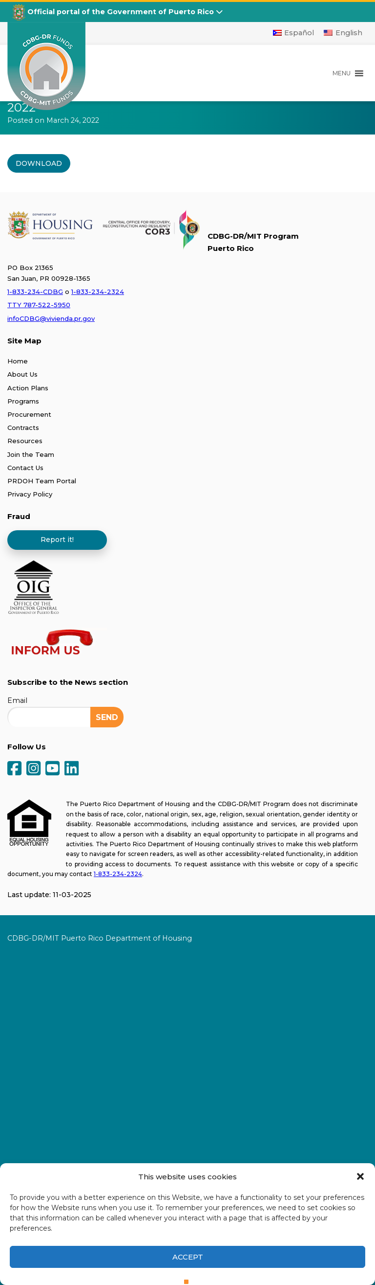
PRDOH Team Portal (41, 481)
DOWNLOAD (39, 163)
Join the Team (30, 454)
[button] (360, 1176)
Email (17, 700)
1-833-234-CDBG (35, 291)
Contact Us (25, 468)
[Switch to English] (343, 32)
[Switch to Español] (293, 32)
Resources (24, 441)
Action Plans (27, 388)
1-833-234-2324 (97, 291)
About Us (22, 374)
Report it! (57, 539)
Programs (23, 401)
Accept (187, 1257)
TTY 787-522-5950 (38, 305)
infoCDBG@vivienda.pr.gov (51, 318)
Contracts (23, 427)
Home (17, 361)
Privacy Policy (29, 494)
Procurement (29, 414)
